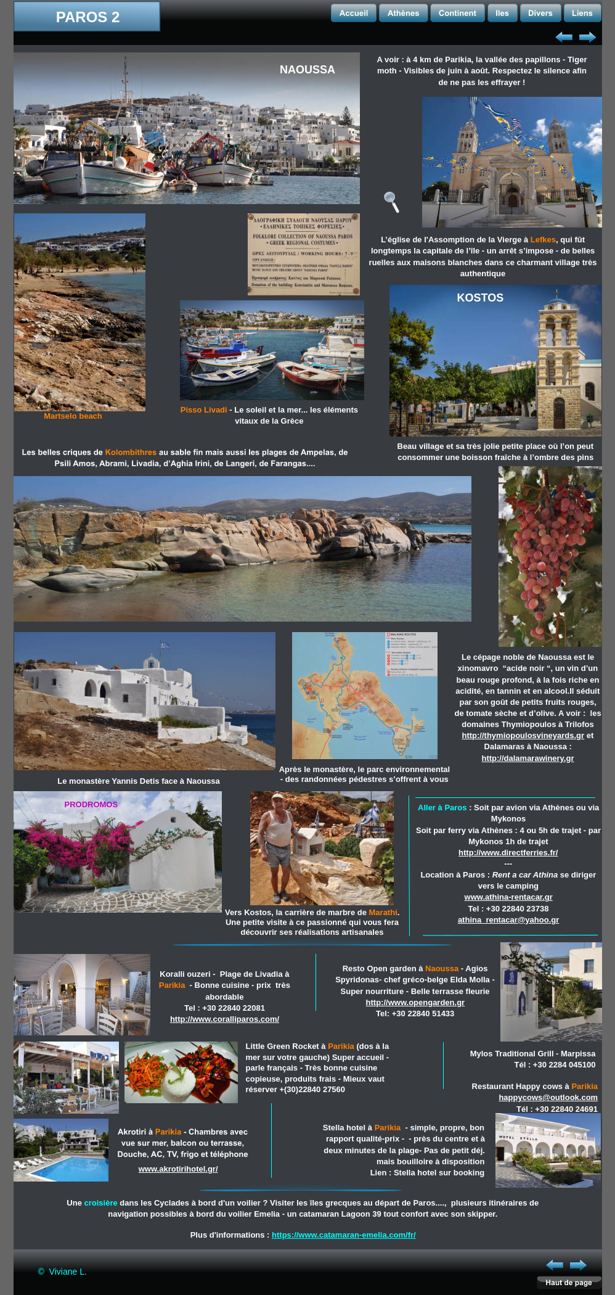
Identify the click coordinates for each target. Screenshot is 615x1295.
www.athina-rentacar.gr (509, 897)
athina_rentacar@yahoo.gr (508, 919)
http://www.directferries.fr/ (508, 852)
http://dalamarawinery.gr (527, 758)
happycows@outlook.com (548, 1097)
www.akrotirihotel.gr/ (178, 1169)
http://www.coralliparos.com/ (224, 1019)
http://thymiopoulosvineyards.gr (523, 735)
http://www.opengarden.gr (415, 1002)
